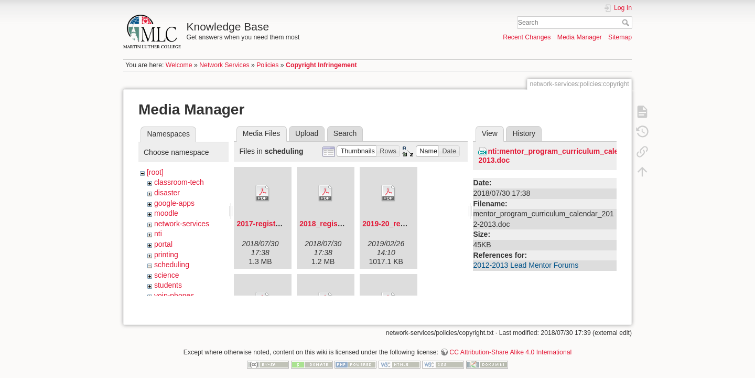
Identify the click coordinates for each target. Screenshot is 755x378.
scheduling (171, 264)
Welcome (179, 65)
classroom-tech (179, 182)
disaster (167, 192)
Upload (306, 133)
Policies (267, 65)
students (168, 285)
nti (158, 233)
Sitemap (620, 37)
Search (627, 22)
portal (163, 244)
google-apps (174, 203)
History (523, 133)
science (166, 275)
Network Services (224, 65)
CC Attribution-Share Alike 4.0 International (510, 343)
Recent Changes (527, 37)
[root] (155, 172)
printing (166, 254)
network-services (181, 223)
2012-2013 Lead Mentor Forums (525, 265)
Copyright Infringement (321, 65)
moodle (166, 213)
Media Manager (579, 37)
